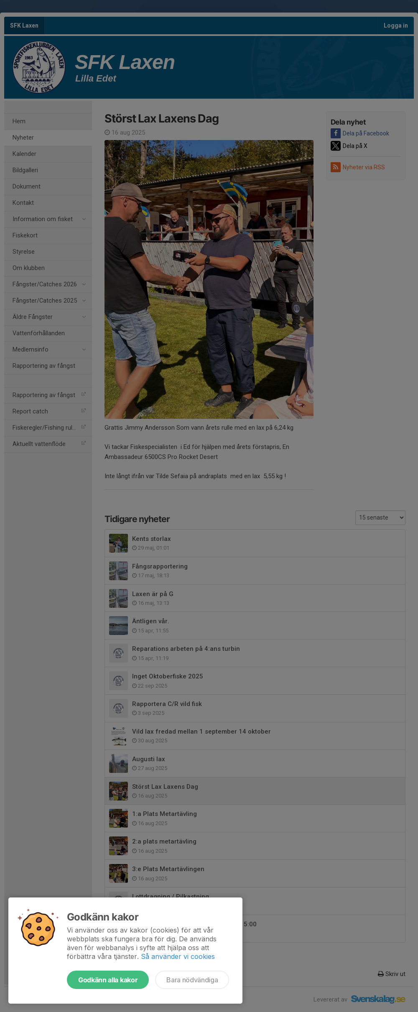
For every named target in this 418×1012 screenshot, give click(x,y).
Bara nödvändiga (192, 980)
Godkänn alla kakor (108, 980)
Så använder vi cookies (178, 956)
